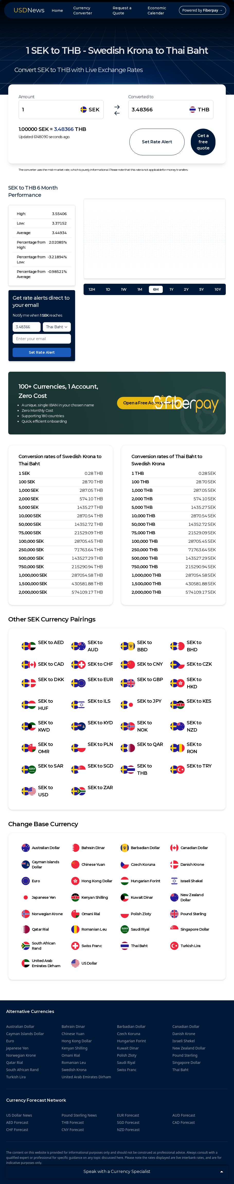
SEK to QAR (142, 748)
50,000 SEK (30, 524)
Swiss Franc (86, 946)
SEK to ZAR (92, 791)
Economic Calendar (157, 10)
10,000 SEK (30, 515)
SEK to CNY (142, 665)
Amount (26, 96)
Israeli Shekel (186, 881)
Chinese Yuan (88, 864)
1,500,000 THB (146, 583)
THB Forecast (73, 1122)
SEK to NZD (185, 726)
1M (139, 289)
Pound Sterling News (79, 1115)
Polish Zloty (136, 914)
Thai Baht (134, 946)
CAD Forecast (184, 1122)
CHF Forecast (17, 1129)
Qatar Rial (35, 929)
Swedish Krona (74, 1069)
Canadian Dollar (189, 848)
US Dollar (84, 963)
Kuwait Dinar (137, 897)
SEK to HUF (37, 705)
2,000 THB (141, 498)
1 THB (137, 473)
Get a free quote (203, 141)
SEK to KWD (37, 726)
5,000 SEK (28, 507)
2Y (186, 289)
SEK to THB (136, 769)
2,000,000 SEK (33, 592)
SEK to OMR (37, 748)
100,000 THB (144, 541)
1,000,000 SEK (33, 575)
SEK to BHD (185, 646)
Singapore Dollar (189, 929)
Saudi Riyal (135, 929)
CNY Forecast (73, 1129)
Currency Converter (82, 10)
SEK (90, 109)
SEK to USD (37, 791)
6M (156, 289)
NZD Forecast (128, 1129)
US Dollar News (19, 1115)
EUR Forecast (128, 1115)
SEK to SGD (92, 769)
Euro (31, 881)
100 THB (140, 481)
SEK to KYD (92, 726)
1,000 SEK (28, 490)
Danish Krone (187, 864)
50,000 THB (143, 524)
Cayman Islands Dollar (40, 864)
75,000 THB (143, 532)
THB (199, 109)
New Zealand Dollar (186, 897)
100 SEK (27, 481)
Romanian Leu (88, 929)
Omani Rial (85, 914)
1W (124, 289)
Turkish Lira (185, 946)
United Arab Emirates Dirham (41, 963)
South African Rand (39, 946)
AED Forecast (17, 1122)
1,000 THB (141, 490)
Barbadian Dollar (140, 848)
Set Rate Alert (157, 141)
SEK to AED (43, 646)
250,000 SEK (31, 549)
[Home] (186, 404)
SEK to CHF (92, 665)
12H (91, 289)
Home (57, 10)
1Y (171, 289)
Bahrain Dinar (88, 848)
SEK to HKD (185, 683)
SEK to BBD (136, 646)
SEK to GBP (142, 683)
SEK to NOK (136, 726)
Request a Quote (122, 10)
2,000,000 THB (146, 592)
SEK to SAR (42, 769)
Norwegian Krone (42, 914)
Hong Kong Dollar (91, 881)
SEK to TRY (191, 769)
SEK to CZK (191, 665)
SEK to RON (185, 748)
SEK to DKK (43, 683)
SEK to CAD (43, 665)
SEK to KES (190, 705)
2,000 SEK (28, 498)
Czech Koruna (138, 864)
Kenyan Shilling (89, 897)
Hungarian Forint (140, 881)
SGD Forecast (128, 1122)
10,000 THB (143, 515)
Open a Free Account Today (150, 402)
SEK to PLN (92, 748)
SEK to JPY (141, 705)
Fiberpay (213, 10)
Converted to (140, 96)
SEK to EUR (92, 683)
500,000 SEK (31, 558)
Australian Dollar (41, 848)
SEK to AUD (86, 646)
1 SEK (24, 473)
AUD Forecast (184, 1115)
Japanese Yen (39, 897)
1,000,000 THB (146, 575)
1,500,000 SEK (33, 583)
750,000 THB (144, 566)
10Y (217, 289)
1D (108, 289)
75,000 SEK (30, 532)
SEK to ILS (91, 705)
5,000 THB (141, 507)
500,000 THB (144, 558)
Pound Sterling (188, 914)
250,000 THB (144, 549)
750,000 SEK (31, 566)
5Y (201, 289)
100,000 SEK (31, 541)
